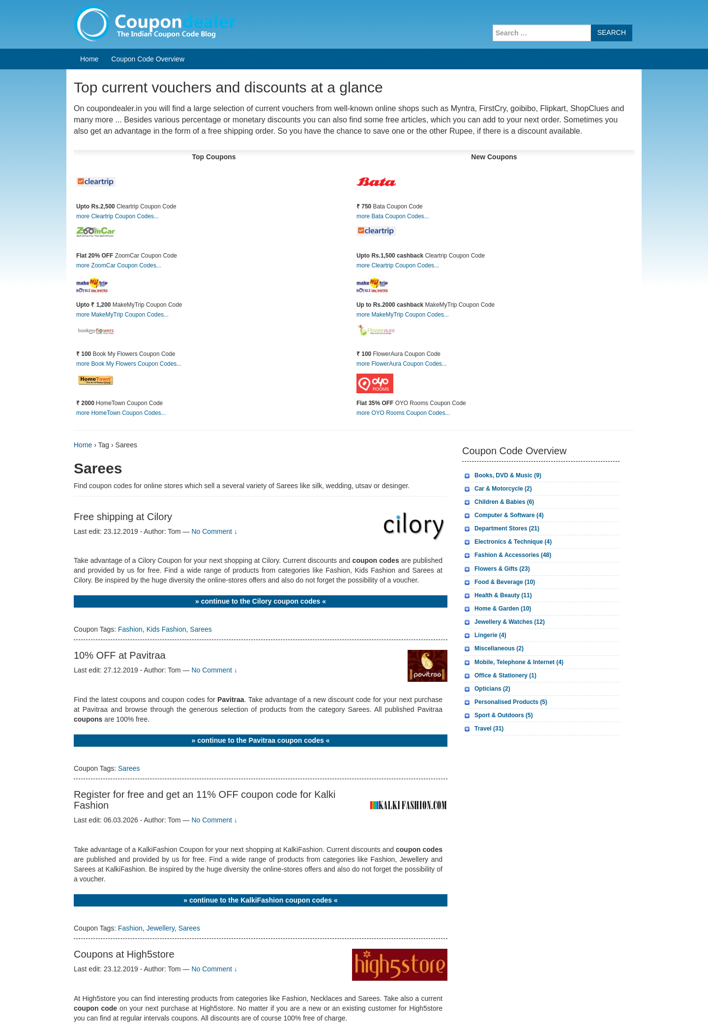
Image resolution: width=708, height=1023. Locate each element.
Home (89, 59)
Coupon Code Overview (147, 59)
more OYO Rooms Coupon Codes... (403, 412)
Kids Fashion (166, 629)
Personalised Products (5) (510, 702)
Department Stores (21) (506, 528)
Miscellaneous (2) (499, 648)
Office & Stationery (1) (505, 675)
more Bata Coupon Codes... (392, 216)
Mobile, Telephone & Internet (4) (518, 662)
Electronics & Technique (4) (513, 541)
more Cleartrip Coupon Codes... (117, 216)
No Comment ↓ (214, 531)
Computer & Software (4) (509, 515)
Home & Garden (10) (502, 608)
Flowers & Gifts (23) (502, 568)
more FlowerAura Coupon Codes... (401, 363)
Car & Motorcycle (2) (503, 488)
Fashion (130, 629)
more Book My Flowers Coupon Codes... (128, 363)
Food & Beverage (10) (504, 582)
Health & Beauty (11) (503, 595)
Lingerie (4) (490, 635)
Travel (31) (488, 728)
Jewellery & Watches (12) (509, 621)
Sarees (200, 629)
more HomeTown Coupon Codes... (121, 412)
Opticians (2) (492, 688)
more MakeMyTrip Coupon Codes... (122, 314)
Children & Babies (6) (504, 501)
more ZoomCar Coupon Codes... (118, 265)
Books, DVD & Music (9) (507, 475)
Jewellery (161, 928)
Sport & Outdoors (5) (503, 715)
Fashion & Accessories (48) (512, 555)
